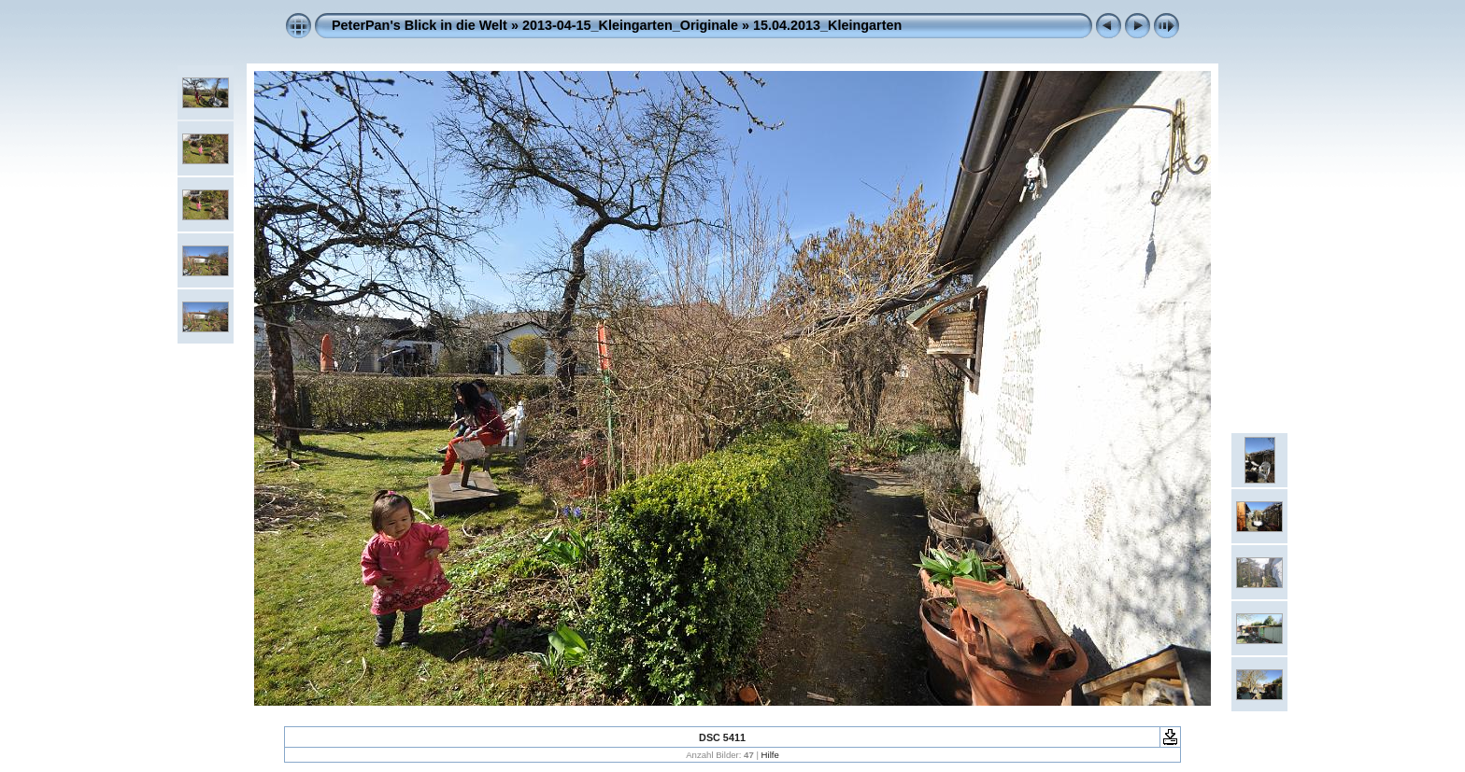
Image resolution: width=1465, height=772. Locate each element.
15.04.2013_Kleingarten (827, 25)
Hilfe (770, 755)
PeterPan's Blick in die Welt (419, 25)
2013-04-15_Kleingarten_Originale (630, 25)
